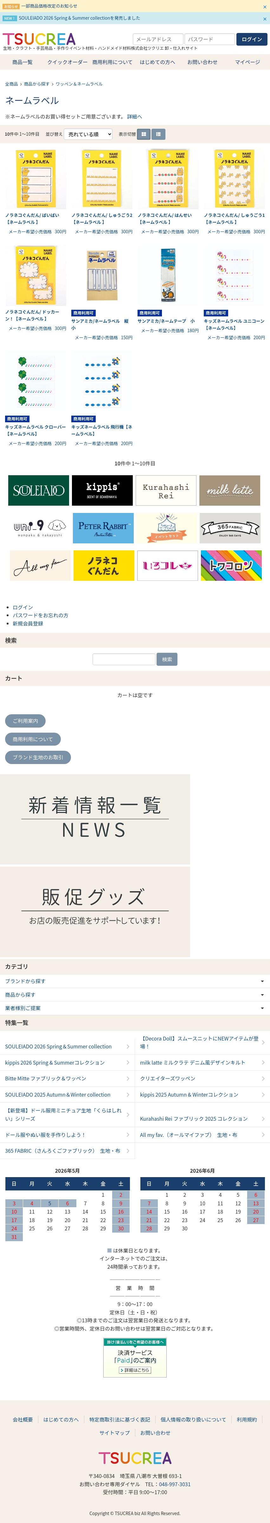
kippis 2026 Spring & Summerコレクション (55, 1062)
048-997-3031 (175, 1484)
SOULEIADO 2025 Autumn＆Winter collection (57, 1094)
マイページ (247, 62)
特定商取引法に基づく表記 (119, 1419)
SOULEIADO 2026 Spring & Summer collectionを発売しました (79, 18)
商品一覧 (22, 62)
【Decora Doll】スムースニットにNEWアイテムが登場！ (199, 1042)
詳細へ (134, 116)
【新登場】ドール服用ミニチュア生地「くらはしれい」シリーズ (63, 1114)
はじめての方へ (157, 62)
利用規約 (247, 1419)
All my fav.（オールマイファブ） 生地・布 (188, 1134)
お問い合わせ (202, 62)
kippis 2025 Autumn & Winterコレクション (189, 1094)
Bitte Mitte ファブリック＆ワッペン (45, 1078)
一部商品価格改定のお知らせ (49, 6)
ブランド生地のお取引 (38, 757)
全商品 (11, 84)
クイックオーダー (67, 62)
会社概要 (23, 1419)
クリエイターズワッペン (168, 1078)
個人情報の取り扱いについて (194, 1419)
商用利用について (112, 62)
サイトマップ (114, 1432)
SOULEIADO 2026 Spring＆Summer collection (58, 1046)
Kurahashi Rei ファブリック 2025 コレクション (194, 1118)
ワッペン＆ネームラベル (79, 84)
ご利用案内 (25, 720)
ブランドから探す (25, 981)
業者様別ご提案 (23, 1008)
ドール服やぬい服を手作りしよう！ (45, 1134)
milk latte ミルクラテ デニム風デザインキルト (193, 1062)
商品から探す (37, 84)
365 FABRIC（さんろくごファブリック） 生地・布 (62, 1150)
